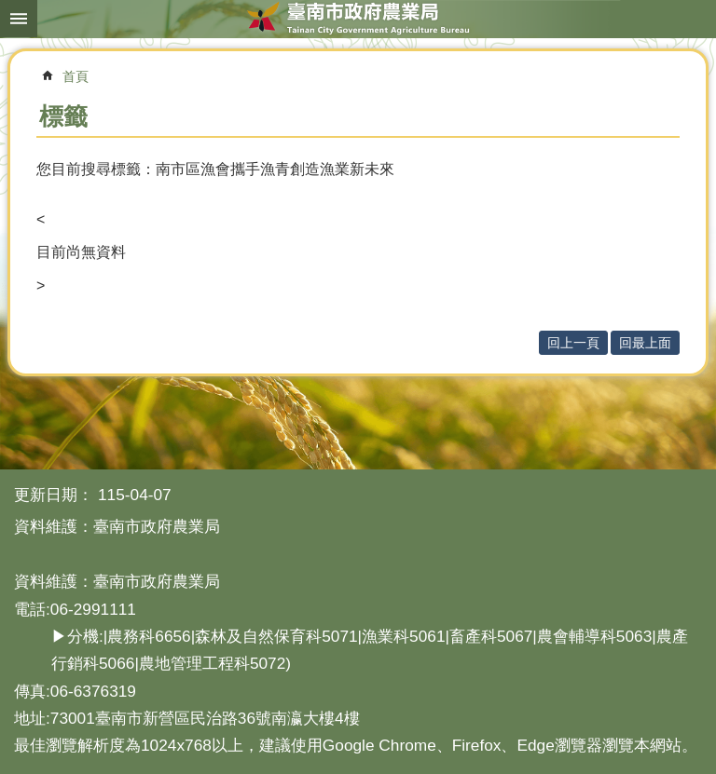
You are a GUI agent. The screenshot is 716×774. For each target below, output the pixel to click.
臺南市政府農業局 (358, 18)
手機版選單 (18, 18)
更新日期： (53, 494)
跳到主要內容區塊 (9, 9)
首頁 (75, 76)
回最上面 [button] (645, 342)
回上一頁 (573, 342)
